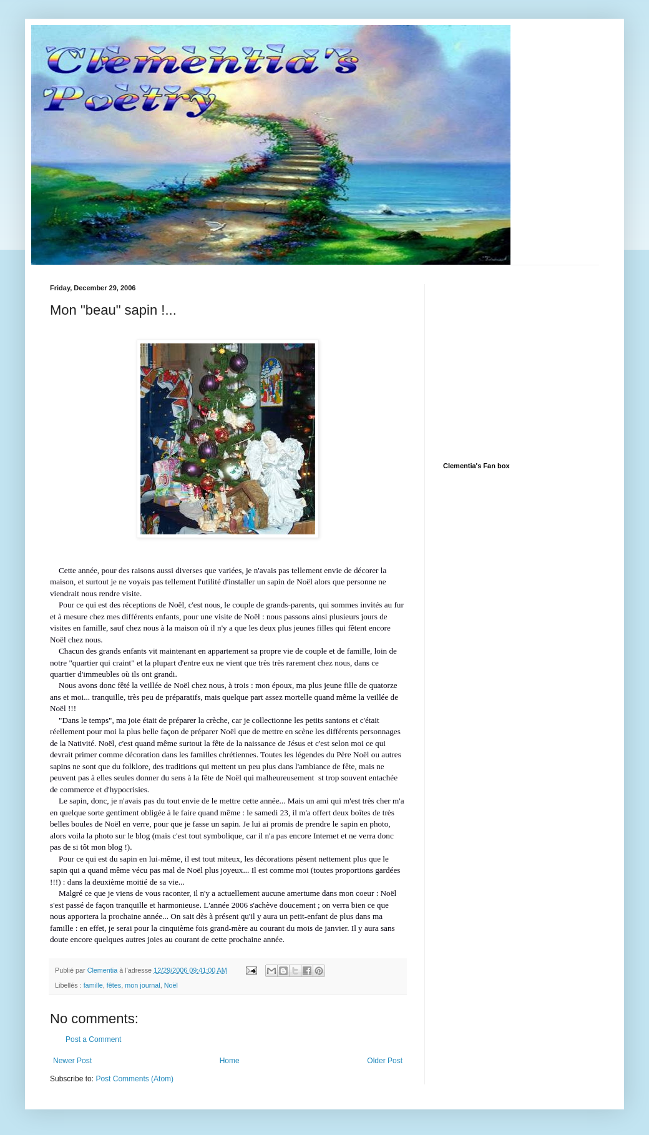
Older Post (385, 1060)
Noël (171, 985)
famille (93, 985)
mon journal (142, 985)
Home (230, 1060)
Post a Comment (93, 1039)
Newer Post (72, 1060)
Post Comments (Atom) (134, 1078)
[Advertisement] (536, 362)
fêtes (114, 985)
